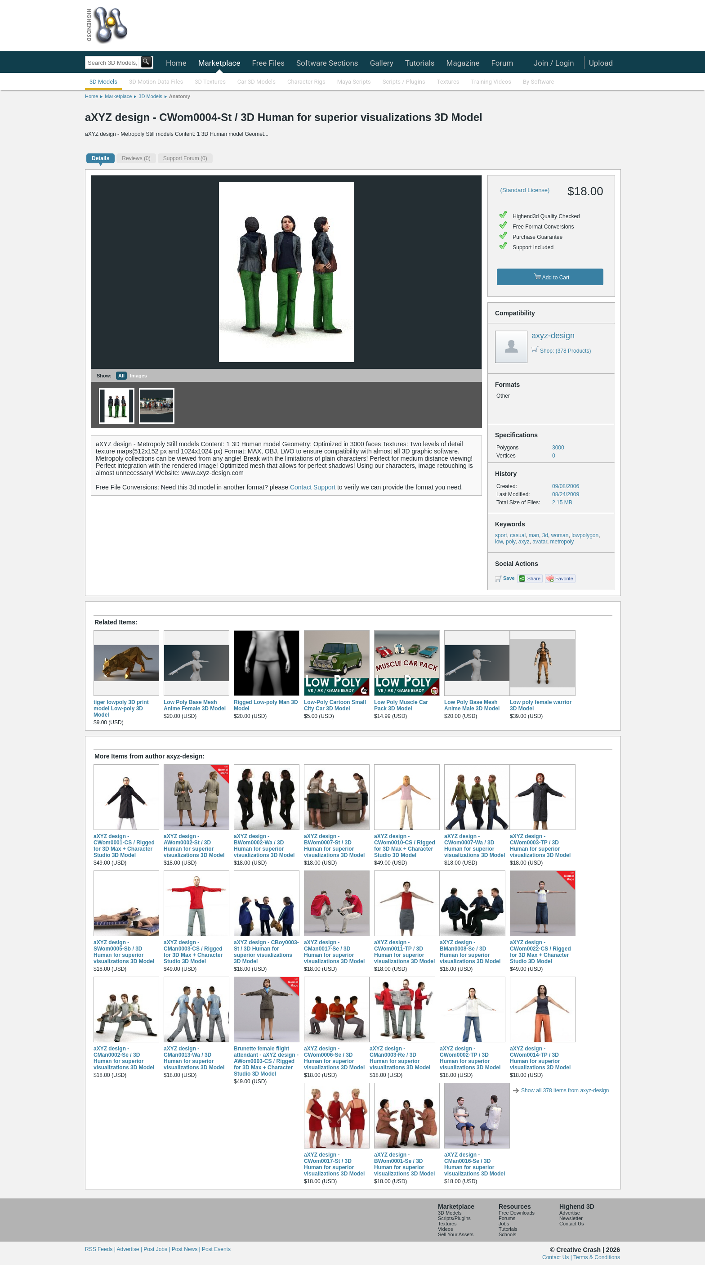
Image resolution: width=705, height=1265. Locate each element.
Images (138, 375)
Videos (445, 1229)
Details (100, 158)
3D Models (103, 81)
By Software (538, 81)
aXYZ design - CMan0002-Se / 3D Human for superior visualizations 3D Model (124, 1058)
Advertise (569, 1213)
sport (501, 535)
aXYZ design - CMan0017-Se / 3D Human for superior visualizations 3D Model (334, 951)
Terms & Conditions (596, 1257)
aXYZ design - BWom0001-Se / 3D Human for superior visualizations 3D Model (404, 1164)
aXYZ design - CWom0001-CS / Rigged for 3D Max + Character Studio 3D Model (124, 845)
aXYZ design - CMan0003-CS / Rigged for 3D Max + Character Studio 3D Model (193, 951)
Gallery (381, 62)
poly (510, 541)
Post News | (187, 1249)
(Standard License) (525, 190)
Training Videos (491, 81)
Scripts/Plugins (454, 1218)
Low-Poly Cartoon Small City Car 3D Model (335, 705)
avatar (539, 541)
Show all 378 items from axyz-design (565, 1090)
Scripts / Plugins (404, 81)
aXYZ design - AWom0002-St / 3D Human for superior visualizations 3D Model (194, 845)
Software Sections (327, 62)
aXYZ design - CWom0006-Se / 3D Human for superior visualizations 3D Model (334, 1058)
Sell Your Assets (455, 1234)
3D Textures (210, 81)
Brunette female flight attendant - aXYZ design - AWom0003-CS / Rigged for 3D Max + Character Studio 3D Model (266, 1061)
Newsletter (571, 1218)
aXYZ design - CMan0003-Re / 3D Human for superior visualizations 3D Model (400, 1058)
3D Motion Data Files (156, 81)
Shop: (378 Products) (561, 351)
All (121, 375)
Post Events (216, 1249)
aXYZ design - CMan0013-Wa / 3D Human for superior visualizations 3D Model (194, 1058)
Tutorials (420, 62)
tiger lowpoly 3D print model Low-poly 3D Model (121, 708)
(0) (136, 158)
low (499, 541)
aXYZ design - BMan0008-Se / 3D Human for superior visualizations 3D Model (470, 951)
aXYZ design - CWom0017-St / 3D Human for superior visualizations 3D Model (334, 1164)
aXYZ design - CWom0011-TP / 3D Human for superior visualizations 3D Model (404, 951)
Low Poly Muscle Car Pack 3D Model (401, 705)
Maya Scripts (354, 81)
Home (176, 62)
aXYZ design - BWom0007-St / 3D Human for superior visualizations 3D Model (334, 845)
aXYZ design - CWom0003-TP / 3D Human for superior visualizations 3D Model (540, 845)
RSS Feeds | (100, 1249)
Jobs (504, 1223)
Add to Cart (551, 277)
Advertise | (129, 1249)
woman (560, 535)
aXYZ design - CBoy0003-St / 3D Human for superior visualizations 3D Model (266, 951)
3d (545, 535)
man (534, 535)
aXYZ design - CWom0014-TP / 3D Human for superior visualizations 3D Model (540, 1058)
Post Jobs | (157, 1249)
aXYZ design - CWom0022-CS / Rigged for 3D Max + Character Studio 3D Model (540, 951)
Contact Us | (557, 1257)
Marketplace (219, 62)
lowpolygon (584, 535)
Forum (502, 62)
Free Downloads (517, 1213)
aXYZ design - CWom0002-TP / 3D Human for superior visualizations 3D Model (470, 1058)
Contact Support (312, 487)
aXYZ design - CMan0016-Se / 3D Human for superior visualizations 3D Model (474, 1164)
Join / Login (554, 62)
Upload (601, 62)
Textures (448, 81)
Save (509, 578)
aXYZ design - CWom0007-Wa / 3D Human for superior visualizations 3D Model (474, 845)
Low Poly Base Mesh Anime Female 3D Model (195, 705)
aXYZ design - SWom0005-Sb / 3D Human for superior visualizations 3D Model (124, 951)
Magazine (463, 62)
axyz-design (553, 335)
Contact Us (571, 1223)
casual (518, 535)
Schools (507, 1234)
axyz (524, 541)
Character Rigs (306, 81)
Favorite (564, 578)
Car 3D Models (256, 81)
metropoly (562, 541)
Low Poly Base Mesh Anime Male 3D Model (472, 705)
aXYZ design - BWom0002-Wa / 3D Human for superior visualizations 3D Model (264, 845)
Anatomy (179, 96)
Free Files (268, 62)
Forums (507, 1218)
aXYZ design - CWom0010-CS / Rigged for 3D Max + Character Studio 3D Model (404, 845)
